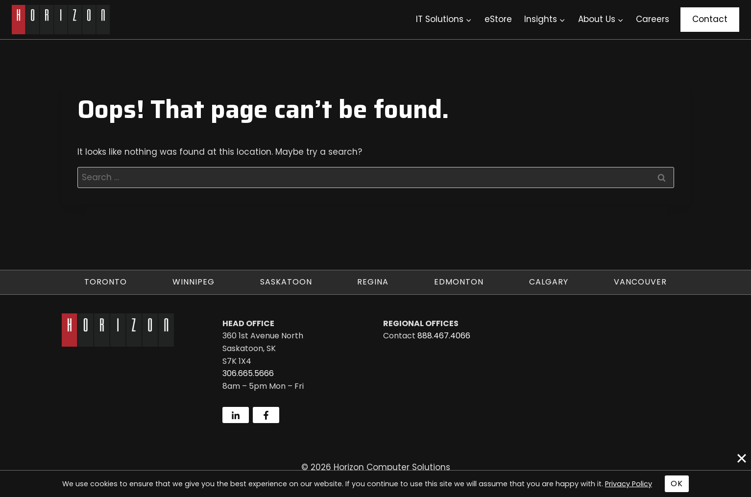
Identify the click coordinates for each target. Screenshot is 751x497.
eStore (498, 19)
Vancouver (640, 281)
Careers (652, 19)
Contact (709, 19)
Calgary (548, 281)
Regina (372, 281)
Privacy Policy (628, 484)
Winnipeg (193, 281)
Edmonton (459, 281)
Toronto (105, 281)
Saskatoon (286, 281)
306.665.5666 (248, 373)
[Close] (741, 458)
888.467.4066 (443, 335)
